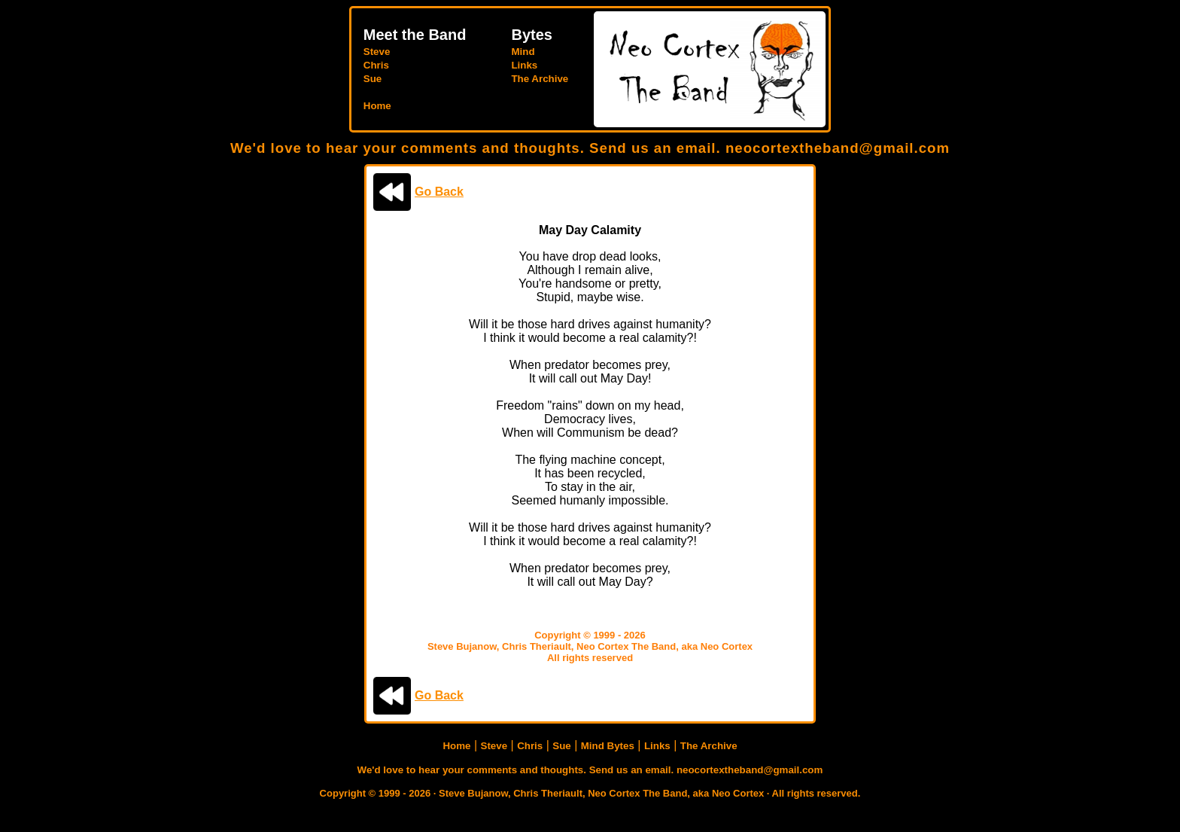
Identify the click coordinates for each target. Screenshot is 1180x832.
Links (524, 65)
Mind (522, 51)
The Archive (539, 78)
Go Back (439, 191)
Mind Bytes (607, 745)
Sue (372, 78)
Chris (376, 65)
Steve (377, 51)
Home (377, 105)
